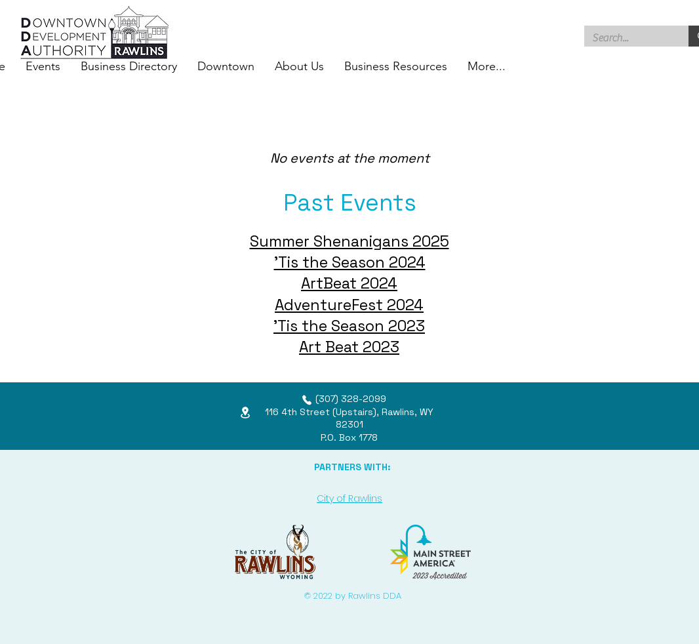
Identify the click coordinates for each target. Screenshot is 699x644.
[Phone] (307, 400)
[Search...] (626, 38)
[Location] (245, 412)
